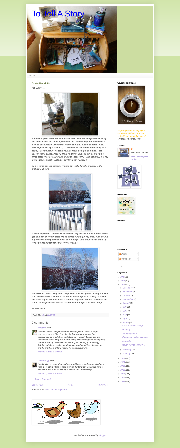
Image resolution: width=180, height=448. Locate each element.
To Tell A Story (58, 13)
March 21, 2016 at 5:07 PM (50, 373)
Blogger (102, 435)
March (126, 322)
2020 (123, 277)
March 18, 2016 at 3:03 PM (50, 352)
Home (32, 75)
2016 (123, 284)
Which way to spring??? (133, 345)
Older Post (103, 385)
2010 (123, 377)
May (125, 315)
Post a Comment (43, 379)
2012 (123, 370)
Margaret (42, 328)
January (127, 353)
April (125, 318)
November (128, 291)
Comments (125, 259)
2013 (123, 366)
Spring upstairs (129, 333)
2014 (123, 362)
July (125, 307)
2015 (123, 358)
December (128, 288)
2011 (123, 374)
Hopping (126, 329)
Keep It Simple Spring (132, 325)
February (127, 350)
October (127, 295)
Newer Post (37, 385)
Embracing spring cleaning (135, 337)
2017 (123, 281)
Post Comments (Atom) (56, 389)
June (125, 311)
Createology (43, 360)
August (126, 303)
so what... (126, 341)
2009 (123, 381)
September (128, 299)
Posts (123, 254)
